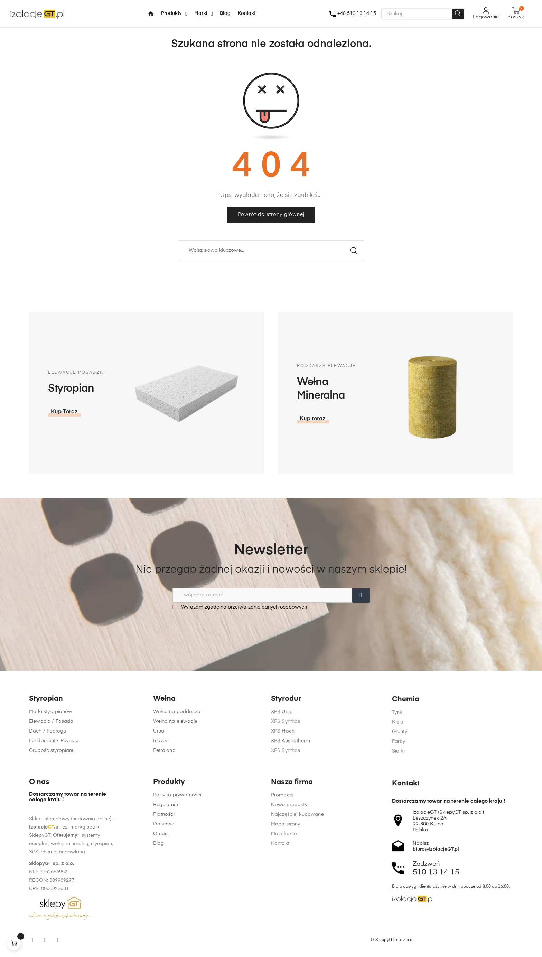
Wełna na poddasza (176, 744)
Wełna (164, 731)
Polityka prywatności (177, 875)
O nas (160, 914)
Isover (160, 773)
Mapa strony (285, 947)
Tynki (398, 770)
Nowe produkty (289, 927)
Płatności (163, 894)
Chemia (405, 757)
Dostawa (164, 904)
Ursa (158, 764)
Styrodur (286, 749)
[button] (425, 419)
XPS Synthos (285, 771)
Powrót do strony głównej (271, 214)
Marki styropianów (50, 739)
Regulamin (165, 885)
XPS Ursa (282, 761)
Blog (158, 923)
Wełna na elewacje (175, 754)
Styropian (46, 726)
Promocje (282, 918)
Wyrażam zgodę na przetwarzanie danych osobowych (239, 607)
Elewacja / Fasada (51, 748)
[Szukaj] (271, 250)
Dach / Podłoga (47, 758)
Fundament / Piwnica (54, 768)
